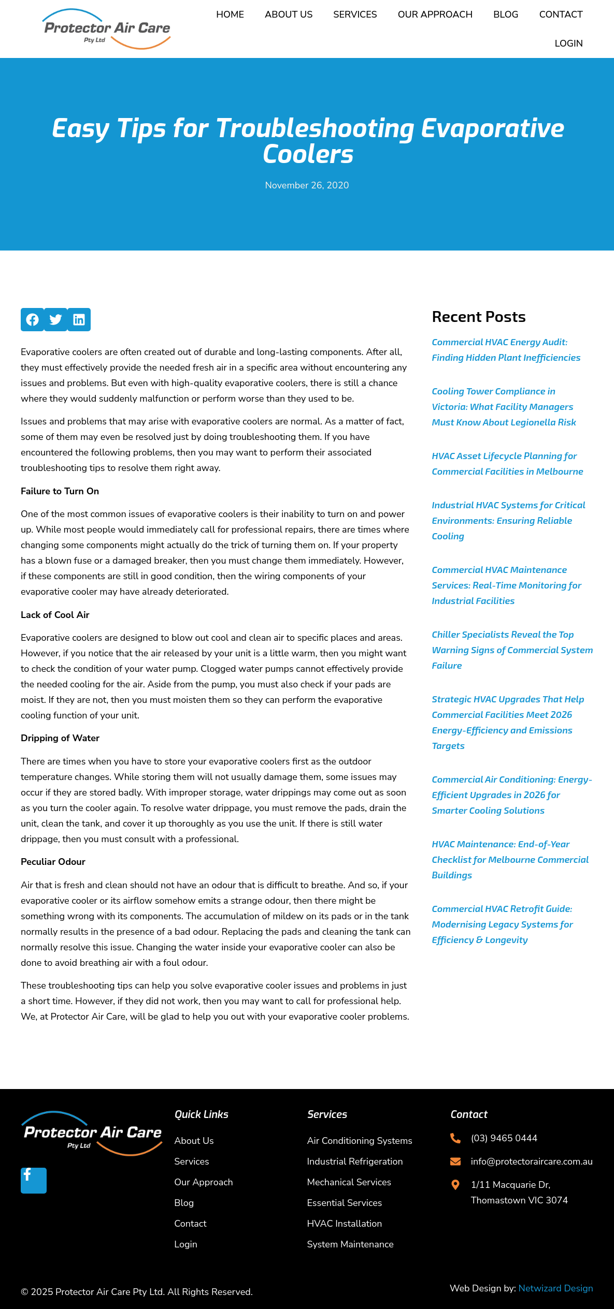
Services (355, 14)
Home (230, 14)
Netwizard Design (556, 1288)
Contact (561, 14)
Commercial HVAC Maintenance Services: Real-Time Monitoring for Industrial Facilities (507, 585)
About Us (288, 14)
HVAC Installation (344, 1223)
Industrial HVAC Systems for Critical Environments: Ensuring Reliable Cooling (509, 520)
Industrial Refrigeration (355, 1161)
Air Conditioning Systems (359, 1141)
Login (569, 43)
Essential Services (344, 1203)
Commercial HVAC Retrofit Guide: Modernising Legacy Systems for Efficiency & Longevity (502, 924)
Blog (505, 14)
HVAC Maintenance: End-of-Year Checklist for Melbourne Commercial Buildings (510, 859)
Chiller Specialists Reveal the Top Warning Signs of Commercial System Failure (512, 649)
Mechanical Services (349, 1182)
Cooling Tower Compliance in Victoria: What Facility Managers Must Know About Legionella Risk (504, 406)
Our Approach (435, 14)
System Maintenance (350, 1244)
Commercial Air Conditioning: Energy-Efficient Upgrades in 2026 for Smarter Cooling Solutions (512, 794)
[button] (32, 319)
